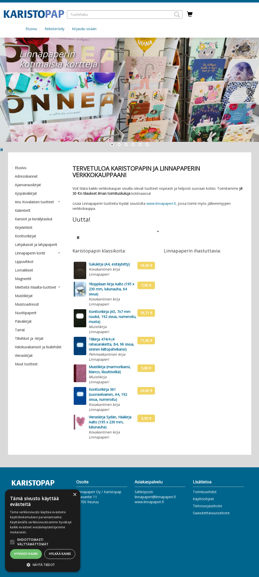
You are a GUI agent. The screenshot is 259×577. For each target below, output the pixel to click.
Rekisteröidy (54, 28)
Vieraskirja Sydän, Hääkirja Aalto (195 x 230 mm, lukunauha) (110, 422)
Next (250, 92)
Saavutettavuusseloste (211, 512)
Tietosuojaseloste (207, 505)
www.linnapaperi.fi (161, 203)
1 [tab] (157, 231)
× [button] (74, 495)
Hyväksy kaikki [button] (26, 554)
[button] (177, 15)
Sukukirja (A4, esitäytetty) (109, 264)
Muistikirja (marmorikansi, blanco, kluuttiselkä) (110, 369)
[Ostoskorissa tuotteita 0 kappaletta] (190, 14)
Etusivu (31, 28)
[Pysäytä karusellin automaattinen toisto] (78, 237)
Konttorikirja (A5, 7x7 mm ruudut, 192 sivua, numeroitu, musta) (112, 316)
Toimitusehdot (205, 491)
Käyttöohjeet (203, 498)
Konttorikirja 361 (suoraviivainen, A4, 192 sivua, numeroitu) (108, 394)
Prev (9, 92)
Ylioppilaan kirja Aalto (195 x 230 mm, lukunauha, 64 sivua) (111, 289)
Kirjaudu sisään (84, 28)
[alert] (42, 530)
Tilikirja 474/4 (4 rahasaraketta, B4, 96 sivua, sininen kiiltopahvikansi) (111, 344)
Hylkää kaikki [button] (60, 554)
